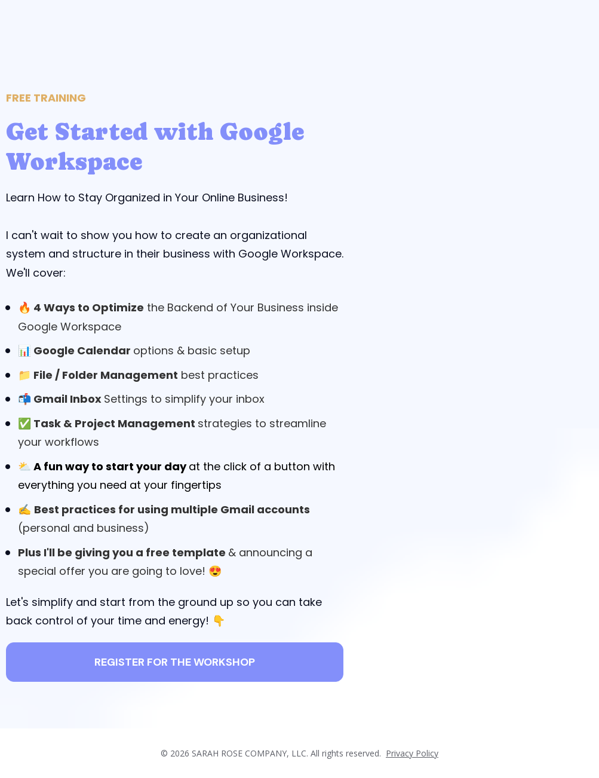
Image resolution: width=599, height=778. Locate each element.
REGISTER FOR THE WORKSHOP (174, 662)
